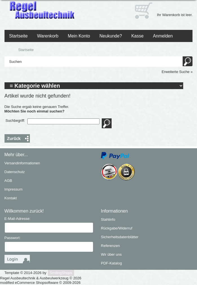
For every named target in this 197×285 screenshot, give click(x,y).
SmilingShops (61, 273)
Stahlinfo (108, 219)
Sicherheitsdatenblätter (119, 237)
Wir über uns (111, 254)
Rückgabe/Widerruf (116, 228)
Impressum (14, 189)
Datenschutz (15, 172)
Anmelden (163, 36)
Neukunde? (110, 36)
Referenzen (110, 246)
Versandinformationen (22, 163)
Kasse (137, 36)
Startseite (18, 36)
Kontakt (11, 198)
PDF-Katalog (111, 263)
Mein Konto (79, 36)
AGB (8, 180)
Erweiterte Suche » (177, 72)
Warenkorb (47, 36)
